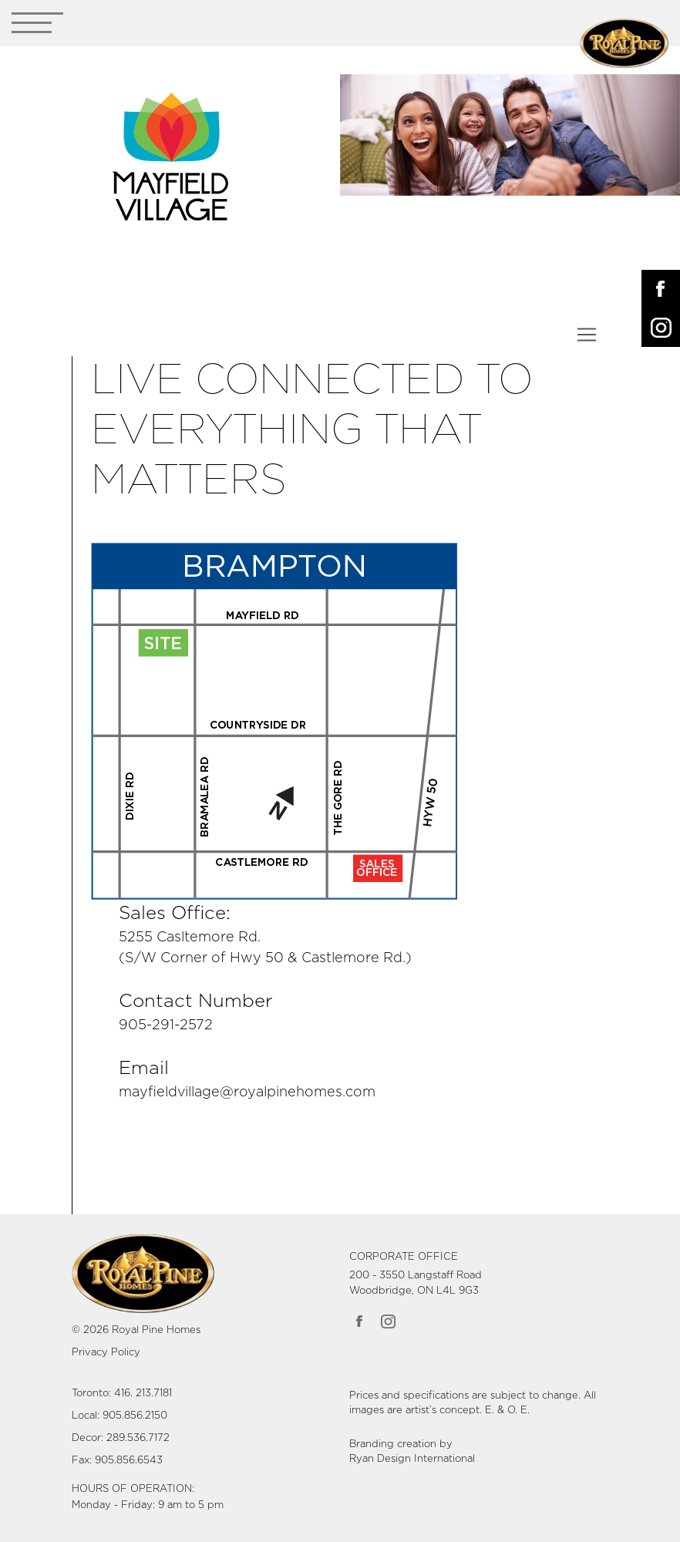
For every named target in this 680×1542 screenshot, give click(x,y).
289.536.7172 (138, 1438)
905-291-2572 (166, 1025)
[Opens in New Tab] (660, 289)
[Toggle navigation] (37, 26)
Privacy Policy (106, 1353)
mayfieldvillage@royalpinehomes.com (247, 1092)
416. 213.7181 (143, 1394)
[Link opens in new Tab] (274, 721)
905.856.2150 (135, 1416)
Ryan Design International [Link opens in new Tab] (412, 1459)
